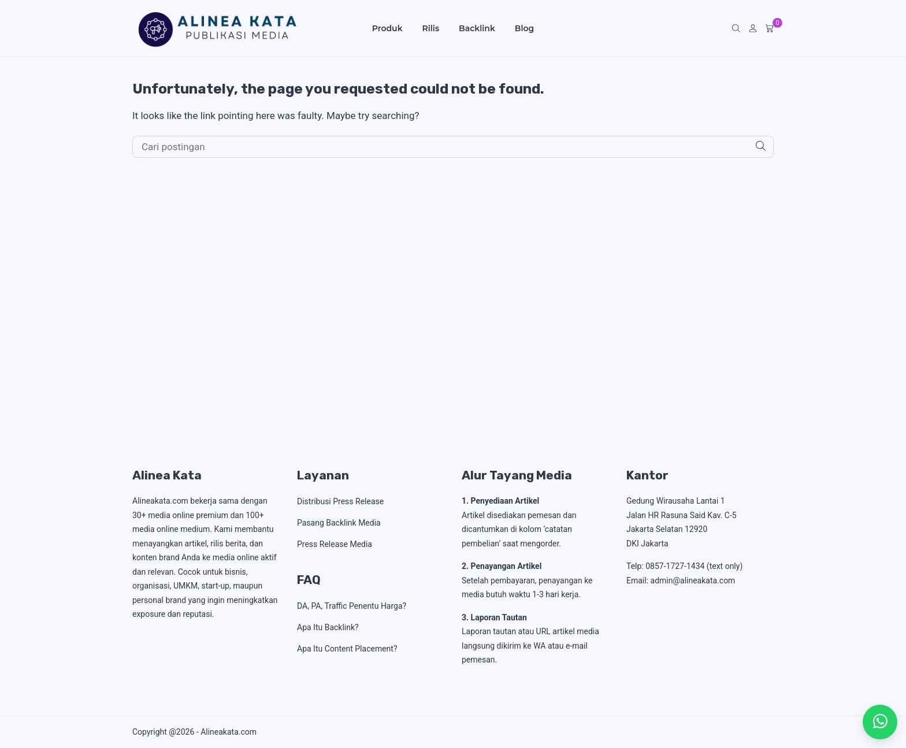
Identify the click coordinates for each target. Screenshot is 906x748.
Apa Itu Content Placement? (347, 648)
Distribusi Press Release (340, 501)
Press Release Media (334, 544)
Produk (387, 28)
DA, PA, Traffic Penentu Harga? (351, 606)
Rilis (431, 28)
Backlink (477, 28)
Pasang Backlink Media (339, 522)
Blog (524, 28)
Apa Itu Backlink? (328, 627)
